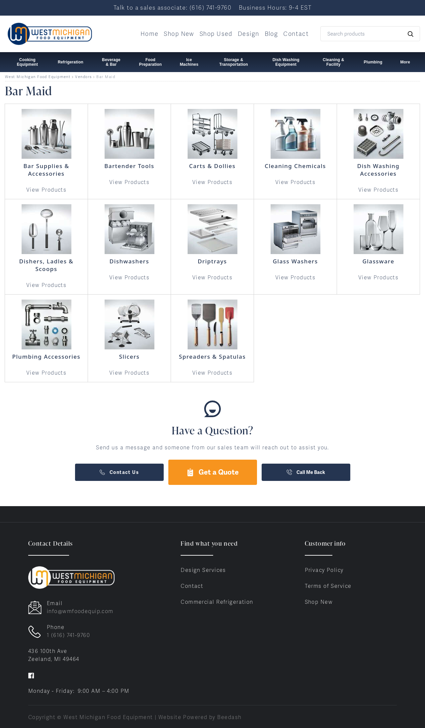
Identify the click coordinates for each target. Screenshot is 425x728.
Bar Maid (105, 77)
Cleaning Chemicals (295, 166)
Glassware (378, 261)
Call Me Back (306, 472)
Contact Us (119, 472)
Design (248, 34)
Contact (296, 34)
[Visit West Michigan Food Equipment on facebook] (31, 675)
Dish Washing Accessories (378, 169)
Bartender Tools (129, 166)
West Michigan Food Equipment (37, 77)
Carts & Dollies (212, 166)
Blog (271, 34)
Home (149, 34)
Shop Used (216, 34)
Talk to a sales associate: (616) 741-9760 (172, 7)
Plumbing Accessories (46, 356)
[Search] (370, 33)
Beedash (229, 717)
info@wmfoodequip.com (80, 611)
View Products (46, 189)
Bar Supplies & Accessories (46, 169)
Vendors (83, 77)
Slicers (129, 356)
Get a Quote (212, 472)
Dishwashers (129, 261)
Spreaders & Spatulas (212, 356)
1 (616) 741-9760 (68, 635)
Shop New (179, 34)
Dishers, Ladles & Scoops (46, 265)
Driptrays (212, 261)
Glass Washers (295, 261)
